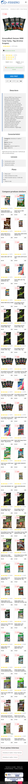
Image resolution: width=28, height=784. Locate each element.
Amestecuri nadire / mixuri (10, 757)
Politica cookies (18, 768)
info (12, 214)
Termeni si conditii (11, 767)
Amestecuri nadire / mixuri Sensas (18, 9)
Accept (20, 782)
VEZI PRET (14, 76)
